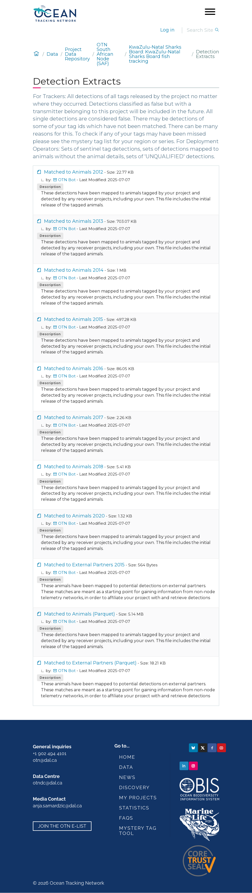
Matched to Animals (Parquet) (76, 614)
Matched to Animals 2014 (70, 270)
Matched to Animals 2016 (70, 368)
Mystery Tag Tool (138, 830)
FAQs (126, 818)
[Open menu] (210, 12)
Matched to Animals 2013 (70, 221)
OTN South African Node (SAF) (105, 54)
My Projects (138, 797)
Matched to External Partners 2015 (81, 565)
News (127, 777)
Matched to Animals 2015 (70, 319)
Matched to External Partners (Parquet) (87, 663)
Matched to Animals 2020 (71, 516)
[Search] (200, 30)
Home (127, 757)
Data (52, 54)
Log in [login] (167, 30)
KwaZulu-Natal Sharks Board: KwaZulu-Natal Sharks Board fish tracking (155, 54)
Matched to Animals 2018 (70, 467)
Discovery (134, 787)
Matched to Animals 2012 (70, 172)
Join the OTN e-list (62, 826)
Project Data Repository (77, 54)
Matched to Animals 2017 (70, 417)
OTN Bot (65, 179)
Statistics (134, 807)
